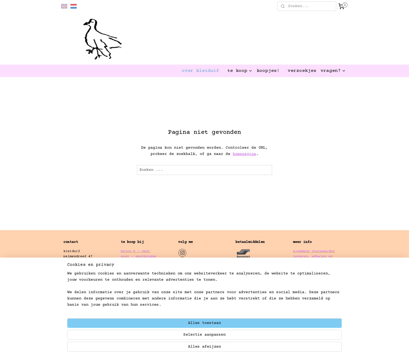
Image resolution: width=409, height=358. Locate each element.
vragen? (333, 70)
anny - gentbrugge (138, 256)
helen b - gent (135, 251)
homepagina (244, 154)
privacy (300, 267)
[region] (170, 336)
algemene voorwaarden (314, 251)
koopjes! (268, 70)
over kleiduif (200, 70)
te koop (239, 70)
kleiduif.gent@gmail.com (87, 283)
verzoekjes (302, 70)
